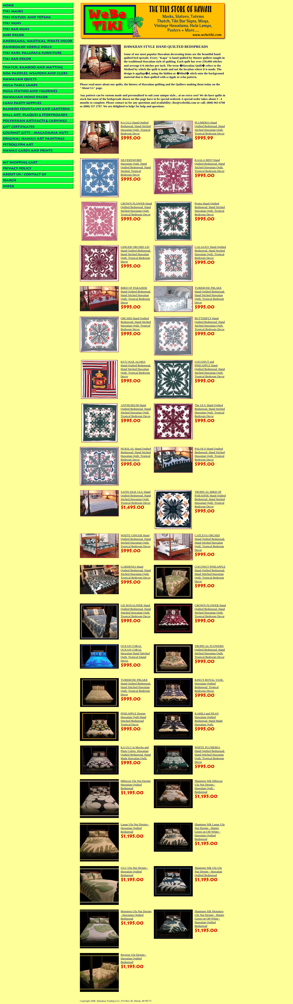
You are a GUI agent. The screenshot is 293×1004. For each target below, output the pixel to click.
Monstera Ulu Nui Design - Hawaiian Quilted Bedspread (136, 915)
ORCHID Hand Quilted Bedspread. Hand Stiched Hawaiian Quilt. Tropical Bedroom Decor (136, 324)
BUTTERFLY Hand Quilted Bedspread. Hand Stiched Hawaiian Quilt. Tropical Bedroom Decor (210, 324)
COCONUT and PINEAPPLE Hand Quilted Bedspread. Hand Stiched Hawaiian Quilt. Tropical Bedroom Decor (210, 369)
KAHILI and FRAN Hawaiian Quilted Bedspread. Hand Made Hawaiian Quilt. (208, 719)
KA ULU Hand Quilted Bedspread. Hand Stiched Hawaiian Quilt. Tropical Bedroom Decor (136, 128)
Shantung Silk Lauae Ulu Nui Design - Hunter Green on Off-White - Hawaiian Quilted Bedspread (210, 832)
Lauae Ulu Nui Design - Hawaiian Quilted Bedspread (135, 828)
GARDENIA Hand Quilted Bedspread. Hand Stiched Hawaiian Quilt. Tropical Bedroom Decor (136, 572)
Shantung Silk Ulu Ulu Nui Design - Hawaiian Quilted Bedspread (208, 871)
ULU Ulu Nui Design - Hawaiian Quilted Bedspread (134, 871)
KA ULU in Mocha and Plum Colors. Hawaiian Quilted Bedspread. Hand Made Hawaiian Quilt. (136, 753)
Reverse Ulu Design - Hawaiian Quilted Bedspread (133, 958)
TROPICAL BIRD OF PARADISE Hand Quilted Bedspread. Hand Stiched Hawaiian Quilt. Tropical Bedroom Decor (210, 499)
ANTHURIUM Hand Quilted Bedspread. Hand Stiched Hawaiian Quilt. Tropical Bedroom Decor (136, 410)
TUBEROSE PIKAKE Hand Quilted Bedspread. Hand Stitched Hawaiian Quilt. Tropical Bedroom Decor (136, 687)
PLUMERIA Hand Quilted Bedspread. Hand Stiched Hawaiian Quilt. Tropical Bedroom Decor (210, 128)
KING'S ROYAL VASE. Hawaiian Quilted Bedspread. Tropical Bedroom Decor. (209, 685)
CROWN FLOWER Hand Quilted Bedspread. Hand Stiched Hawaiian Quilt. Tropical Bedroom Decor (136, 209)
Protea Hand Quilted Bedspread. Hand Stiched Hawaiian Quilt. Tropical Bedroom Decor (210, 209)
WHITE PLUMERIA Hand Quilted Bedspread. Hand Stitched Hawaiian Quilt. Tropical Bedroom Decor (210, 755)
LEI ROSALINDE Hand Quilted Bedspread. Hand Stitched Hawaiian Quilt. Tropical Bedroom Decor (136, 611)
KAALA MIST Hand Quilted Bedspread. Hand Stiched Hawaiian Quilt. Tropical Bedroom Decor (210, 165)
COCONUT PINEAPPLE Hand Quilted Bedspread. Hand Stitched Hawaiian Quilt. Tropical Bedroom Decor (210, 574)
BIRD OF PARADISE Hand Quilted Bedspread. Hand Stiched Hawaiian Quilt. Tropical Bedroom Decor (136, 295)
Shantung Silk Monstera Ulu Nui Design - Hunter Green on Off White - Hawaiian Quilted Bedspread (209, 919)
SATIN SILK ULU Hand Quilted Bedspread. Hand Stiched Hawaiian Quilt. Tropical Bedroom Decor (136, 497)
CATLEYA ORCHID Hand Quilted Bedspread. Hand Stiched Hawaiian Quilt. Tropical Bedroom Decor (210, 543)
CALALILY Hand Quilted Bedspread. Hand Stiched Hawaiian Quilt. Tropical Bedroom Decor (210, 252)
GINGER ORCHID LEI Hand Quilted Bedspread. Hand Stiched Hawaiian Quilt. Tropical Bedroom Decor (136, 254)
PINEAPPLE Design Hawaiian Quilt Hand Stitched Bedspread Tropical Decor (133, 719)
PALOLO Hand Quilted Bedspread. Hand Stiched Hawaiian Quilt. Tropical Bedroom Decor (210, 454)
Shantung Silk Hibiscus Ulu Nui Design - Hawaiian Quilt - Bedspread (208, 786)
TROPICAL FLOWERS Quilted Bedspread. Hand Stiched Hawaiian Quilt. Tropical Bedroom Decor (210, 651)
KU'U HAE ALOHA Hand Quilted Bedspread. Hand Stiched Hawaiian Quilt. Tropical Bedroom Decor (136, 369)
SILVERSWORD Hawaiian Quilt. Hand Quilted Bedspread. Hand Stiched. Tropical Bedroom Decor (136, 167)
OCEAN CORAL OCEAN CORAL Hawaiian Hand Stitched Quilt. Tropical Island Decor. (135, 653)
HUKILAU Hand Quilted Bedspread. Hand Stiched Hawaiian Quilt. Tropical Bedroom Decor (136, 454)
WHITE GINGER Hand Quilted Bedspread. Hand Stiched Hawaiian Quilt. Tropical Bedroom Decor (136, 541)
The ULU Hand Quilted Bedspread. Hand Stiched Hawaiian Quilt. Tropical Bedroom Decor (210, 410)
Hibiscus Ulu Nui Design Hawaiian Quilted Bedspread (136, 784)
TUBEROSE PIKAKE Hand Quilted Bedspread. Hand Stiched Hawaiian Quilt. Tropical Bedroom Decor (210, 295)
